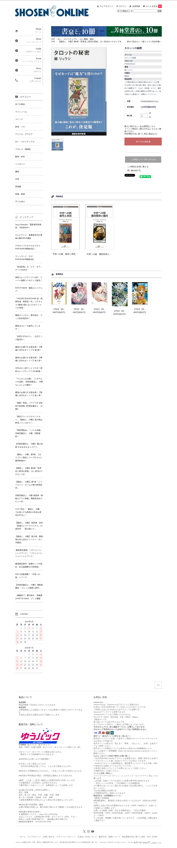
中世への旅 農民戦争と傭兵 (100, 254)
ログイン (123, 6)
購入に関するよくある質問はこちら (139, 126)
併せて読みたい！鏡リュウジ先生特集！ (144, 42)
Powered (144, 842)
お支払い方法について (87, 837)
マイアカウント (106, 6)
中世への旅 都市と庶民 (64, 254)
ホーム (23, 837)
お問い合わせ (48, 837)
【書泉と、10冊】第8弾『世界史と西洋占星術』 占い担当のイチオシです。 (91, 42)
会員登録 (136, 6)
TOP (53, 39)
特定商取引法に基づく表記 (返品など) (140, 134)
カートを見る (154, 6)
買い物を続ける (134, 170)
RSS (148, 837)
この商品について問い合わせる (143, 159)
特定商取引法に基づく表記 (133, 837)
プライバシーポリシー (66, 837)
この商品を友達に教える (138, 167)
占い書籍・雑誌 (87, 39)
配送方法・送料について (109, 837)
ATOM (154, 837)
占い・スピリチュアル (67, 39)
